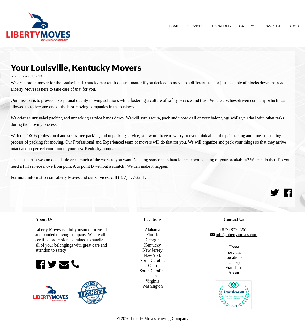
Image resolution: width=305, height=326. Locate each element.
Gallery (246, 26)
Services (195, 26)
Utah (152, 276)
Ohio (152, 265)
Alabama (152, 229)
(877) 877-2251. (132, 177)
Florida (152, 234)
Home (174, 26)
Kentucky (152, 245)
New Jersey (152, 250)
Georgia (152, 240)
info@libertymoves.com (236, 234)
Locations (221, 26)
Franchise (272, 26)
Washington (152, 286)
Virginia (153, 281)
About (295, 26)
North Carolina (152, 260)
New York (152, 255)
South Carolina (153, 271)
